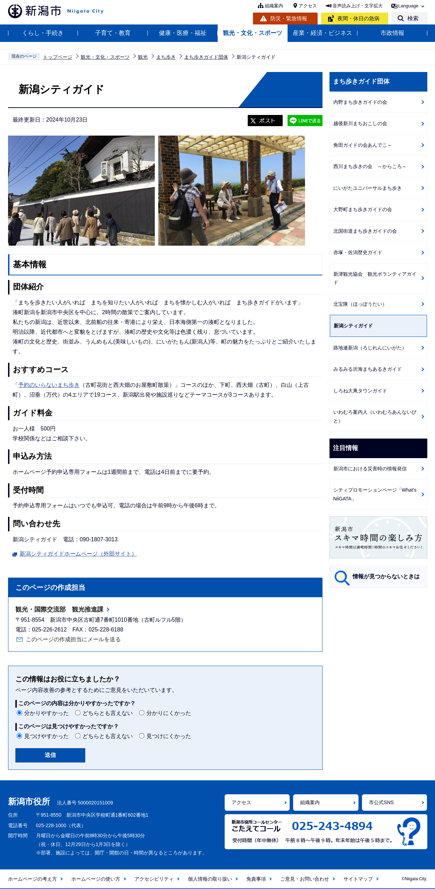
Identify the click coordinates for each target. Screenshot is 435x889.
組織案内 (274, 5)
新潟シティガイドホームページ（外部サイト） (78, 553)
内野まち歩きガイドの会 (360, 102)
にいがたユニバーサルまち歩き (367, 188)
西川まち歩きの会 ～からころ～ (370, 166)
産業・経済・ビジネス (322, 33)
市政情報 (392, 33)
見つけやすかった (46, 736)
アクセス (308, 5)
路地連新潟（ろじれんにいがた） (370, 347)
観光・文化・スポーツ (252, 33)
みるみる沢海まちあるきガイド (367, 369)
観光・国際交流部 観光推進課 (59, 609)
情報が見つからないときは (386, 576)
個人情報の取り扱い (210, 879)
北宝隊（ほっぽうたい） (360, 304)
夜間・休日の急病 (358, 18)
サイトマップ (358, 879)
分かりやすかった (46, 713)
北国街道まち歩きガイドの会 (365, 231)
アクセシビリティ (154, 879)
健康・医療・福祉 (182, 33)
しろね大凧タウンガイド (360, 390)
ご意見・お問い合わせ (304, 879)
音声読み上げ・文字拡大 (358, 5)
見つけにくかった (168, 736)
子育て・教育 (113, 33)
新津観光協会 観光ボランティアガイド (374, 278)
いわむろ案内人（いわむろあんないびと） (374, 416)
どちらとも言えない (107, 713)
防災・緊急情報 (288, 18)
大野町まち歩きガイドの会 (362, 209)
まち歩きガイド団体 (206, 57)
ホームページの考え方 (32, 879)
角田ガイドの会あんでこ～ (362, 145)
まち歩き (166, 57)
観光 (143, 57)
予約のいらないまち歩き (49, 385)
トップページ (57, 57)
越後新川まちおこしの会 (360, 123)
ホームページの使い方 (95, 879)
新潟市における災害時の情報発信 (370, 468)
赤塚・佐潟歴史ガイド (357, 252)
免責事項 (256, 879)
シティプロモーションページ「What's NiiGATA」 (374, 494)
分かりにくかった (168, 713)
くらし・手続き (43, 33)
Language (408, 5)
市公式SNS (381, 802)
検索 (413, 18)
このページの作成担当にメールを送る (73, 639)
